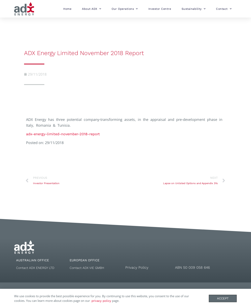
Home (67, 8)
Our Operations (125, 9)
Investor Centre (159, 8)
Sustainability (194, 9)
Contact (224, 9)
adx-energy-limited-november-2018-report (63, 134)
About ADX (91, 9)
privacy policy (101, 302)
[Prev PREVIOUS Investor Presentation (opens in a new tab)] (75, 181)
